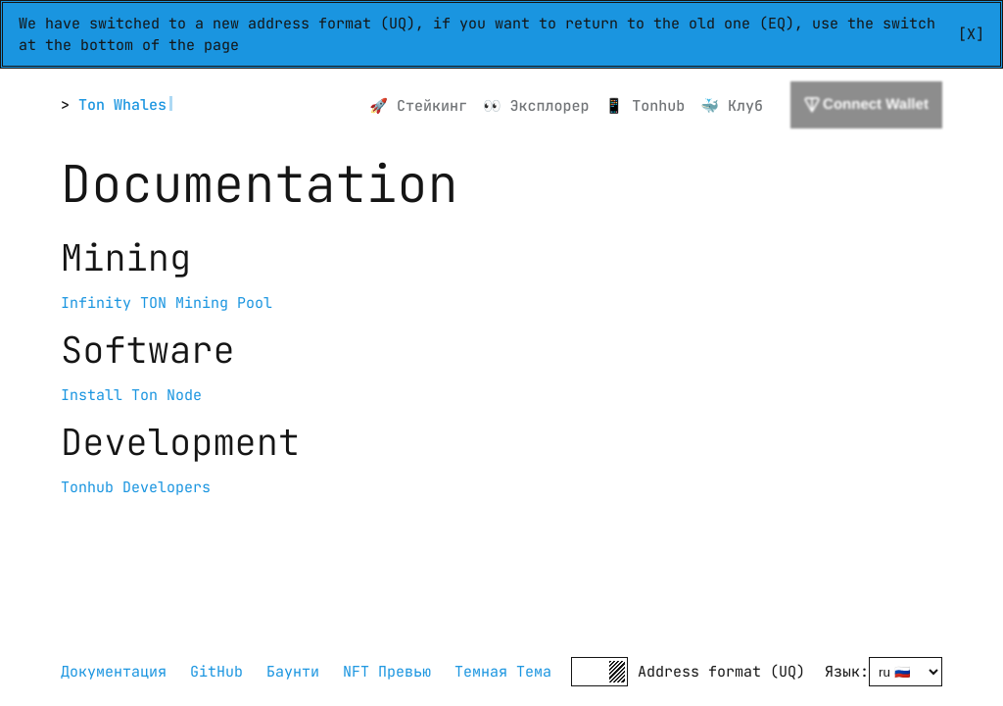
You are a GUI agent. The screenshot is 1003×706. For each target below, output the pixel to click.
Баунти (292, 671)
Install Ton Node (131, 395)
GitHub (216, 671)
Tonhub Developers (136, 487)
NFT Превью (387, 671)
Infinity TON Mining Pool (166, 303)
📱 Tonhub (645, 106)
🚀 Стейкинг (418, 106)
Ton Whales (122, 105)
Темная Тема (502, 671)
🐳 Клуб (731, 106)
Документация (114, 671)
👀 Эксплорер (536, 106)
